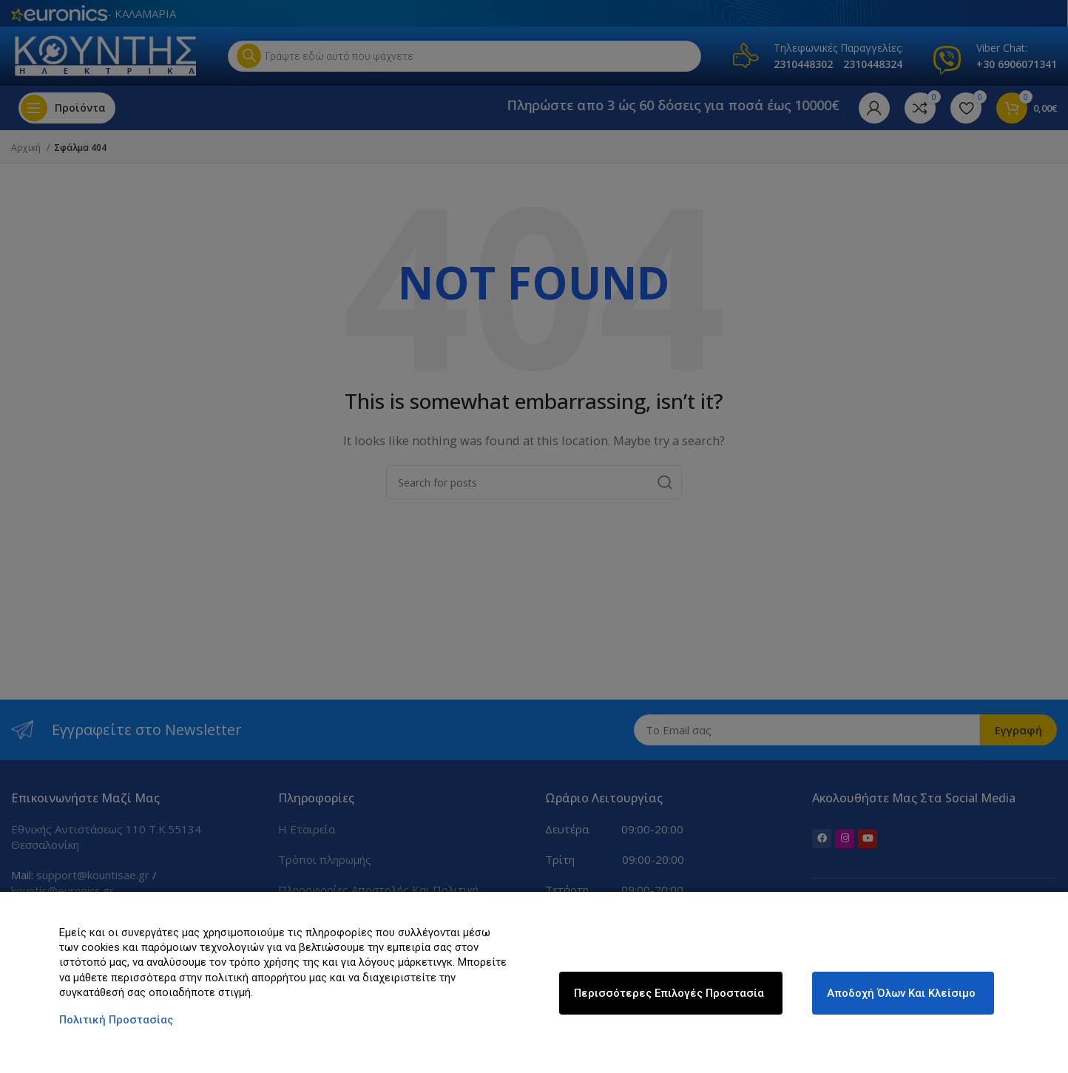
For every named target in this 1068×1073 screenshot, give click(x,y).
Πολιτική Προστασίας (116, 1019)
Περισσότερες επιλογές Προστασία (669, 993)
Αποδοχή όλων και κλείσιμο (901, 993)
